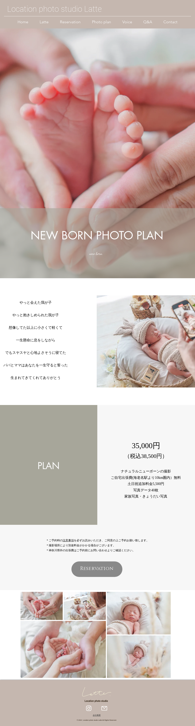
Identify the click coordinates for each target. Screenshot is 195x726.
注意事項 (68, 540)
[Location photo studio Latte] (54, 9)
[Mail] (104, 708)
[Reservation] (96, 569)
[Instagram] (88, 708)
